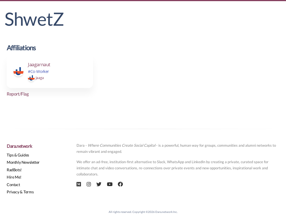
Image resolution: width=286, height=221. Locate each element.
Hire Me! (14, 177)
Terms (28, 191)
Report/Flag (18, 93)
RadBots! (14, 169)
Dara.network (19, 146)
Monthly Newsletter (23, 162)
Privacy (13, 191)
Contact (13, 184)
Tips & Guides (18, 155)
